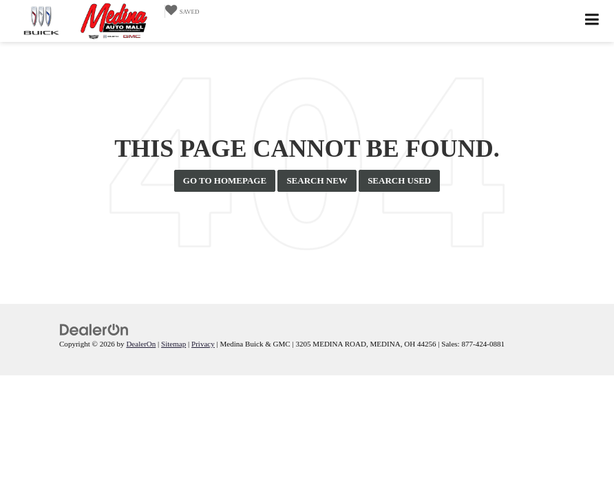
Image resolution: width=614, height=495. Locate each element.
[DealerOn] (94, 329)
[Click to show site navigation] (592, 21)
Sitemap (173, 344)
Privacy (203, 344)
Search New (317, 180)
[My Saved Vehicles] (182, 11)
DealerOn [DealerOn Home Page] (141, 344)
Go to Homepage (224, 180)
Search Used (399, 180)
